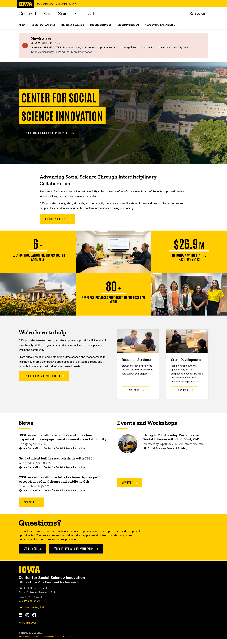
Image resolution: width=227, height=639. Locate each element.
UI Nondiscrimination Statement (46, 637)
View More (31, 502)
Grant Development (128, 25)
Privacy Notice (24, 637)
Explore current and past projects (43, 376)
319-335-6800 (29, 600)
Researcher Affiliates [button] (43, 25)
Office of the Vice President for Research (56, 4)
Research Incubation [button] (72, 25)
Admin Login (29, 622)
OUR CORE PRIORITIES (57, 219)
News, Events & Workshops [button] (160, 25)
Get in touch (32, 549)
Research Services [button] (100, 25)
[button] (197, 13)
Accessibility (68, 637)
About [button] (22, 25)
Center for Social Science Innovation (60, 13)
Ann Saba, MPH (31, 448)
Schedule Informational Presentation (76, 549)
